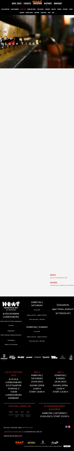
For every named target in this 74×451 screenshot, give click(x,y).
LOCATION (37, 4)
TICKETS (27, 4)
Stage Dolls (43, 12)
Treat (49, 12)
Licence (71, 9)
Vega (53, 12)
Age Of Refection (5, 9)
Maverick (22, 12)
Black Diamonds (15, 9)
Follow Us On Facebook (11, 344)
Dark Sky (54, 9)
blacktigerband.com (58, 278)
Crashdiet (47, 9)
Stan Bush (36, 12)
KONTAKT (58, 4)
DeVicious (65, 9)
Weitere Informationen (58, 446)
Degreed (59, 9)
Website (53, 275)
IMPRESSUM (27, 428)
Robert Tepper (29, 12)
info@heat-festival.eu (15, 335)
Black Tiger (23, 9)
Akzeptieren (67, 446)
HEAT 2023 (17, 4)
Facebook (53, 282)
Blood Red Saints (31, 9)
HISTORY (48, 4)
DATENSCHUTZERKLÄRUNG (14, 432)
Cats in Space (40, 9)
